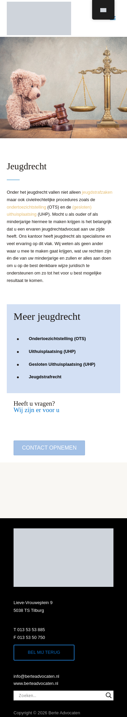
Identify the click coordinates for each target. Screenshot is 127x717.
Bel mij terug (44, 652)
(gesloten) (82, 207)
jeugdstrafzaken (97, 192)
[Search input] (60, 695)
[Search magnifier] (108, 695)
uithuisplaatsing (22, 214)
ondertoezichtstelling (26, 207)
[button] (49, 447)
